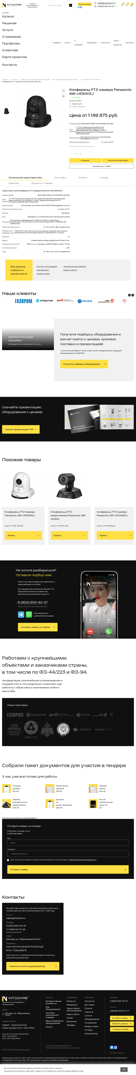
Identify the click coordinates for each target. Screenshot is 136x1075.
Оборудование (92, 1019)
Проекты (71, 1001)
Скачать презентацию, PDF (19, 429)
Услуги (7, 30)
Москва (9, 1013)
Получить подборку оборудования (81, 364)
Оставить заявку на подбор (35, 627)
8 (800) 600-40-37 (33, 602)
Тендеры (71, 1025)
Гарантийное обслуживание (74, 1009)
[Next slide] (7, 131)
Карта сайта (73, 1014)
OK (124, 1070)
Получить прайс (121, 1029)
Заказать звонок (85, 4)
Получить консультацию (118, 160)
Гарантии (13, 183)
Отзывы (103, 177)
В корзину (85, 160)
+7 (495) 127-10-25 (15, 929)
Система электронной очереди (52, 1015)
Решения (9, 23)
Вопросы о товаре (41, 183)
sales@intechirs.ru (16, 918)
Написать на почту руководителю (27, 966)
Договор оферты (117, 1053)
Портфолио (11, 43)
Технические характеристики (25, 177)
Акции (70, 1018)
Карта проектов (14, 57)
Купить (23, 535)
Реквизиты (72, 1005)
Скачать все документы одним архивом (19, 818)
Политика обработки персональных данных (63, 1048)
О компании (11, 36)
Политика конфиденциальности (58, 1046)
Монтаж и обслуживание (47, 266)
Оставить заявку (19, 869)
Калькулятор (91, 1034)
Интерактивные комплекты (53, 1002)
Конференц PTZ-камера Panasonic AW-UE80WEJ (20, 513)
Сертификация (43, 270)
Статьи (88, 1016)
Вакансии (71, 1021)
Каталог (5, 13)
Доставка (60, 177)
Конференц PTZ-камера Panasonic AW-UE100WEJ (112, 513)
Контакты (9, 64)
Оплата (82, 177)
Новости (89, 1012)
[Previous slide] (7, 92)
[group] (40, 111)
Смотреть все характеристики (81, 146)
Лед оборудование (53, 1008)
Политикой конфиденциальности (82, 860)
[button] (129, 295)
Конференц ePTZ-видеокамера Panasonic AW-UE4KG (68, 515)
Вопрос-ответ (91, 1026)
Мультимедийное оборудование (54, 1022)
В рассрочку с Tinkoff (101, 166)
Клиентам (10, 50)
